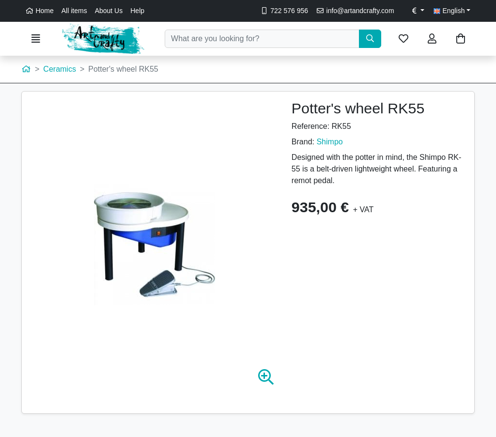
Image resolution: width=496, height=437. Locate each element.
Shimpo (329, 142)
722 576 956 (284, 11)
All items (74, 11)
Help (137, 11)
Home (39, 11)
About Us (109, 11)
